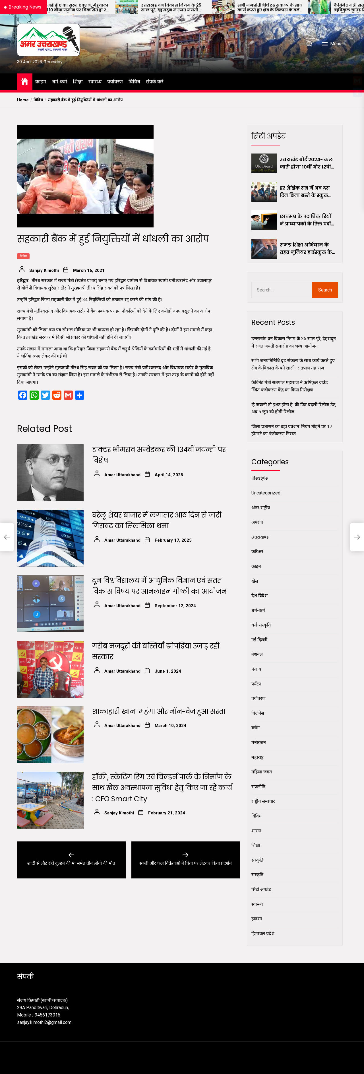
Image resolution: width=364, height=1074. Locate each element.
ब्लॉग (255, 727)
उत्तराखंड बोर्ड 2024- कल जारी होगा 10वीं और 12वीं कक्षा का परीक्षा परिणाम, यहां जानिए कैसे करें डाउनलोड (306, 163)
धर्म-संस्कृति (261, 625)
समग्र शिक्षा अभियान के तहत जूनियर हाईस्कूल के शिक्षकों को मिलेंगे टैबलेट (306, 249)
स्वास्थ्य (95, 82)
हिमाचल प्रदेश (262, 933)
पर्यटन (256, 684)
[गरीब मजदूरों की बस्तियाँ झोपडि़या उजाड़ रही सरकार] (50, 669)
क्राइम (40, 82)
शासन (256, 830)
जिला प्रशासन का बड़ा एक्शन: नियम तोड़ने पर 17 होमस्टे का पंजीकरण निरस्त (291, 430)
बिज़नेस (257, 713)
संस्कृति (257, 860)
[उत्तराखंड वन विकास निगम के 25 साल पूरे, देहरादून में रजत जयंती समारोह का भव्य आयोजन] (144, 7)
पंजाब (256, 669)
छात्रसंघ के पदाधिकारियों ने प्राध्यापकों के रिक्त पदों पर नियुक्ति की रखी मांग (305, 220)
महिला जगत (261, 772)
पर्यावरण (115, 82)
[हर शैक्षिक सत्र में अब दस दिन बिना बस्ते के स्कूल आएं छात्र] (264, 192)
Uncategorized (265, 493)
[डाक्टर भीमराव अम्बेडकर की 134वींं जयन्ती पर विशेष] (50, 472)
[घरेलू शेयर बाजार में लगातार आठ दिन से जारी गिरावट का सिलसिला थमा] (50, 538)
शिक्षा (78, 82)
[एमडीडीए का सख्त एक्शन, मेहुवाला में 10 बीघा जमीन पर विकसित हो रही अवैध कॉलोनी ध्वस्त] (47, 7)
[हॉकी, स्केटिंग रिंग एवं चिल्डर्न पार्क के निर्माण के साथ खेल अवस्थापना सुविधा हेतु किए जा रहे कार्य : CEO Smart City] (50, 800)
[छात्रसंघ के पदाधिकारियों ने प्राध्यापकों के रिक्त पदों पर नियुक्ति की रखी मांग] (264, 220)
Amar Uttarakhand (122, 474)
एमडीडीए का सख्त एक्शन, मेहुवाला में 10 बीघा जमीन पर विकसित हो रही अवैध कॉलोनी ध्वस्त (94, 8)
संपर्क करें (154, 82)
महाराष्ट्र (257, 757)
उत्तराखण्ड (260, 537)
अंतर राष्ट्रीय (260, 507)
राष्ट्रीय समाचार (263, 801)
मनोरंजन (258, 742)
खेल (254, 581)
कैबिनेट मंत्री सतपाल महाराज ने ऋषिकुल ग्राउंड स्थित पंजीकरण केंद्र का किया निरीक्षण (289, 386)
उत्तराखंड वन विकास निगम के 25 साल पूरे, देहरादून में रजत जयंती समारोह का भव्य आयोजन (188, 8)
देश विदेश (259, 595)
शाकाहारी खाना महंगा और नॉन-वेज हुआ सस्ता (159, 711)
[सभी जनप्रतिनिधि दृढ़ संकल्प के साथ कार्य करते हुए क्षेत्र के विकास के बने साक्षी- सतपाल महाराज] (240, 7)
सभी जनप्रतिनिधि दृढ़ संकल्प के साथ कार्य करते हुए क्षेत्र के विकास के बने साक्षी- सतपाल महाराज (287, 8)
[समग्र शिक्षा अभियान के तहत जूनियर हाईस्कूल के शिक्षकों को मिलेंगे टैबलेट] (264, 249)
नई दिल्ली (259, 639)
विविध (134, 82)
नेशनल (257, 654)
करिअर (257, 551)
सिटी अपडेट (261, 889)
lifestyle (259, 478)
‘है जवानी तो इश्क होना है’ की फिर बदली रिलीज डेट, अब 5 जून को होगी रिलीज (293, 408)
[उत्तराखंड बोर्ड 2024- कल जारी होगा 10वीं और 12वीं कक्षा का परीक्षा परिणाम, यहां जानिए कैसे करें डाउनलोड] (264, 163)
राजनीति (258, 786)
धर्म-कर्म (59, 82)
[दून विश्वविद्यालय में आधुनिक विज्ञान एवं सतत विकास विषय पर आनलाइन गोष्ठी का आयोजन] (50, 603)
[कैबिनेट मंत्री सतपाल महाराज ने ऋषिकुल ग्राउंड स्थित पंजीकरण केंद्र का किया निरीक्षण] (337, 7)
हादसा (256, 918)
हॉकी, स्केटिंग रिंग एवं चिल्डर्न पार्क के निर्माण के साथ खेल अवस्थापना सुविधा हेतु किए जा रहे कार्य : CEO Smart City (162, 788)
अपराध (257, 522)
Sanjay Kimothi (44, 270)
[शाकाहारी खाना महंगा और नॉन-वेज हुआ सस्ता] (50, 734)
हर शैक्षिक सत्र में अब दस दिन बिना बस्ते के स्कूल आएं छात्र (305, 192)
